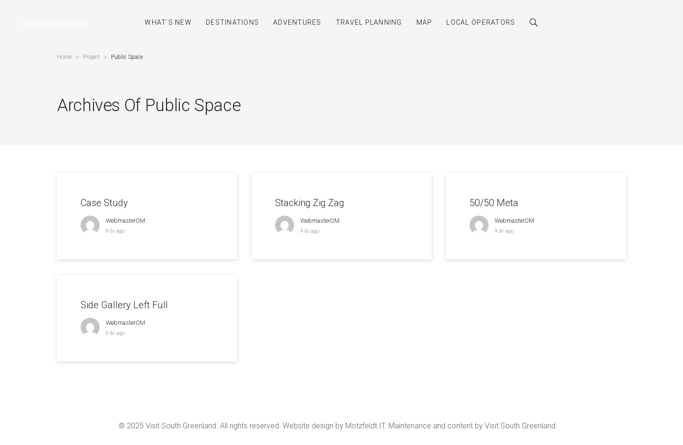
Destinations (232, 22)
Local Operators (480, 22)
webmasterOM (125, 220)
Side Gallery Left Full (124, 305)
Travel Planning (369, 22)
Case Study (104, 202)
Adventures (297, 22)
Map (424, 22)
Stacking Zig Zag (309, 202)
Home (64, 57)
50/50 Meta (494, 202)
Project (91, 57)
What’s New (168, 22)
